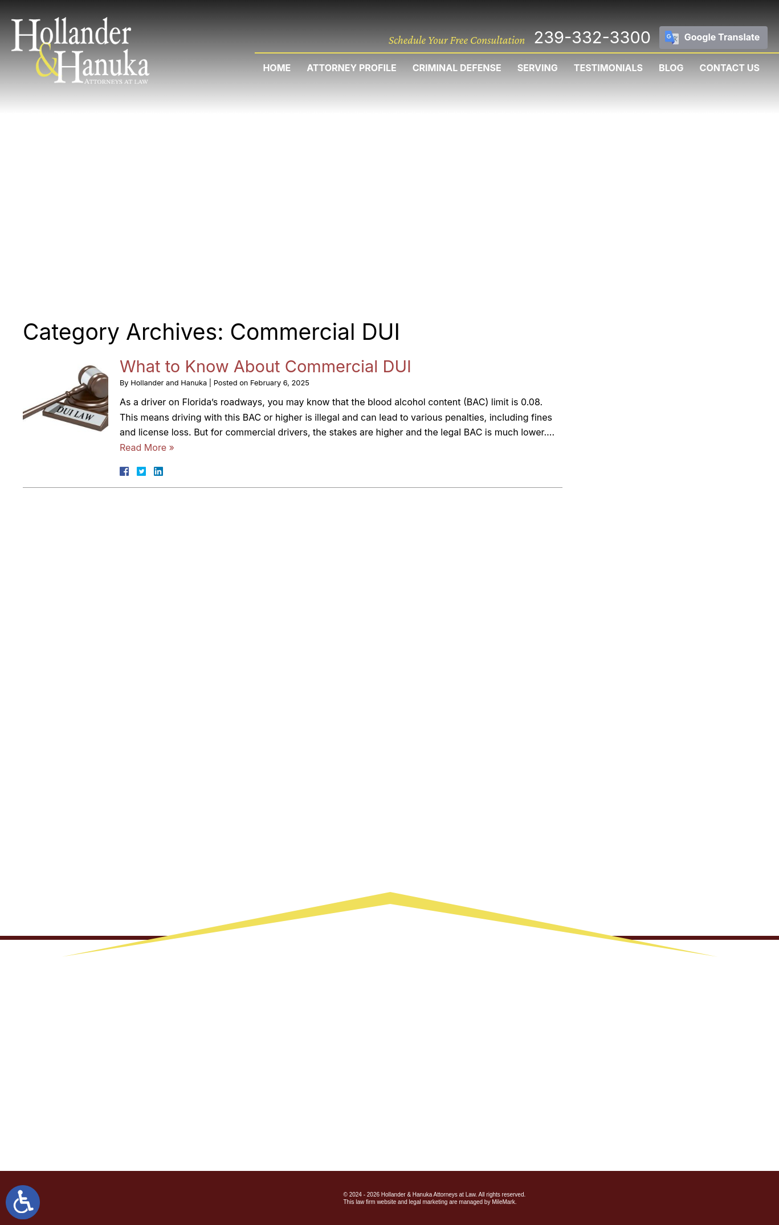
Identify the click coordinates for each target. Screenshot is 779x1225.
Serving (537, 67)
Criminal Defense (457, 67)
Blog (671, 67)
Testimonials (608, 67)
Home (277, 67)
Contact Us (730, 67)
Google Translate (722, 37)
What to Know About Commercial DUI (265, 366)
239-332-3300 (592, 37)
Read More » (147, 447)
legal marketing (428, 1202)
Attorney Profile (351, 67)
